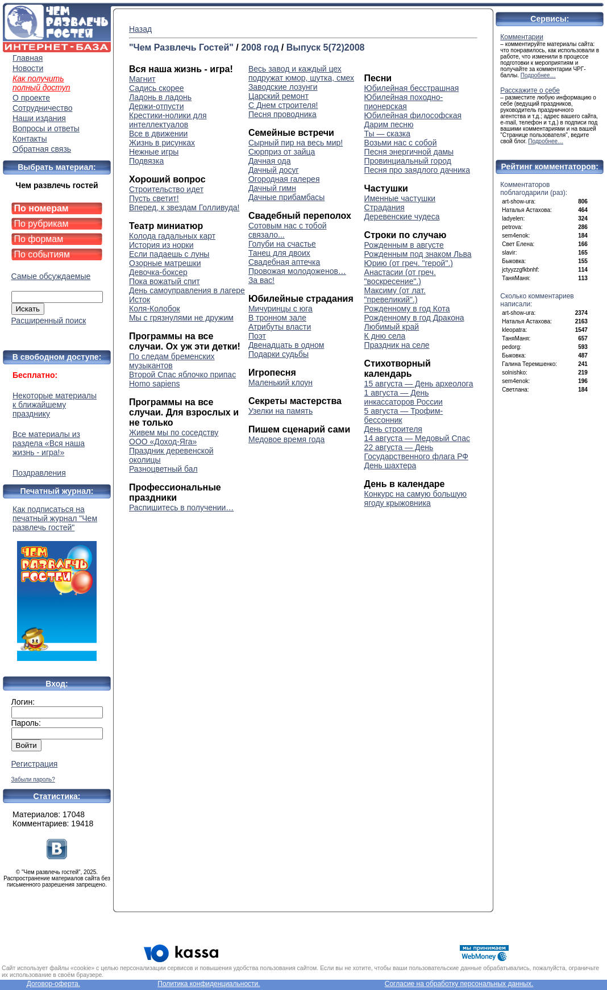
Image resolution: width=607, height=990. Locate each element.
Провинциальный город (407, 160)
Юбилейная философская (413, 115)
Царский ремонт (278, 96)
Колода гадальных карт (172, 235)
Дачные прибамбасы (286, 197)
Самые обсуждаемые (51, 276)
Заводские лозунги (283, 86)
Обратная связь (42, 148)
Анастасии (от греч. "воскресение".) (400, 277)
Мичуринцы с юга (280, 308)
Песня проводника (282, 114)
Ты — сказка (387, 133)
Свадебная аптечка (284, 262)
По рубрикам (41, 223)
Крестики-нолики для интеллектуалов (168, 120)
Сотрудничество (42, 108)
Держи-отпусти (156, 106)
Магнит (142, 79)
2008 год (259, 47)
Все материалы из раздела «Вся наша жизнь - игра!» (49, 443)
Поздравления (39, 472)
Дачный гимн (272, 188)
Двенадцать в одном (286, 345)
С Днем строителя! (283, 105)
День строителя (393, 429)
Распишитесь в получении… (181, 507)
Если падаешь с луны (169, 254)
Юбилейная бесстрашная (411, 88)
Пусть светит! (154, 198)
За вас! (261, 280)
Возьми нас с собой (400, 142)
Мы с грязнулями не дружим (181, 317)
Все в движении (158, 133)
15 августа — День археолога (418, 383)
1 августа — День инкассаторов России (403, 397)
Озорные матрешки (165, 263)
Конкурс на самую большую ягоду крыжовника (415, 498)
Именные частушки (400, 198)
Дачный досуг (273, 169)
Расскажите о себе (530, 90)
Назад (140, 29)
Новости (28, 68)
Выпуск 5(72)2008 (325, 47)
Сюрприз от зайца (281, 151)
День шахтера (390, 465)
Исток (139, 299)
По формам (39, 239)
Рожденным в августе (404, 244)
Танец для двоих (279, 252)
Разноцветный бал (163, 468)
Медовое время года (286, 439)
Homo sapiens (154, 383)
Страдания (384, 207)
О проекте (31, 97)
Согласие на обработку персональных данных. (459, 984)
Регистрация (34, 763)
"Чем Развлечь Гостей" (181, 47)
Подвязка (146, 160)
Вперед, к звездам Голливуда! (184, 207)
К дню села (385, 335)
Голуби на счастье (282, 243)
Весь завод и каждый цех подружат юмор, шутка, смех (301, 73)
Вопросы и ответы (46, 128)
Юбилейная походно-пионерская (403, 102)
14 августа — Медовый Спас (417, 438)
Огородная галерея (284, 179)
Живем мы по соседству (173, 432)
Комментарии (521, 37)
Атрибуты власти (279, 326)
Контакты (30, 138)
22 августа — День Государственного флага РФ (416, 452)
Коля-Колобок (154, 308)
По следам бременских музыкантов (172, 361)
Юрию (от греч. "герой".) (408, 263)
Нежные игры (153, 151)
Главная (28, 58)
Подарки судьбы (278, 354)
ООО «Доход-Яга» (163, 441)
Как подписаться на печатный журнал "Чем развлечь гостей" (57, 583)
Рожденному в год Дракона (414, 317)
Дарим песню (389, 124)
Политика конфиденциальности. (208, 984)
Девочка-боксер (158, 272)
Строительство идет (166, 189)
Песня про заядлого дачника (417, 169)
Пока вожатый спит (164, 281)
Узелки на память (280, 410)
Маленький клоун (280, 382)
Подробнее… (538, 75)
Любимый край (391, 326)
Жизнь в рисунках (162, 142)
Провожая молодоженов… (297, 271)
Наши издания (39, 118)
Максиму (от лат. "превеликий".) (395, 295)
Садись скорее (156, 88)
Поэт (257, 335)
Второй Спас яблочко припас (182, 374)
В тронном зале (277, 317)
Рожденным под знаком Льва (418, 254)
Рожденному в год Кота (407, 308)
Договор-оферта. (53, 984)
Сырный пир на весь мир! (295, 142)
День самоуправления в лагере (187, 290)
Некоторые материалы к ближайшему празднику (55, 404)
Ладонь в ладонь (160, 97)
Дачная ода (269, 160)
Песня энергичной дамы (409, 151)
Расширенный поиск (48, 320)
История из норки (161, 244)
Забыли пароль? (33, 779)
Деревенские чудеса (402, 216)
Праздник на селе (397, 345)
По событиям (42, 254)
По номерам (41, 208)
